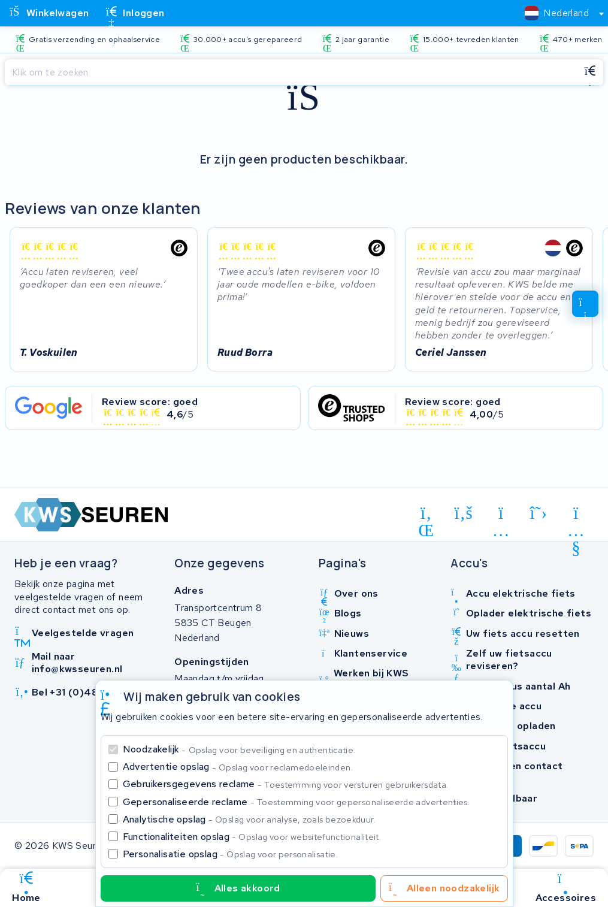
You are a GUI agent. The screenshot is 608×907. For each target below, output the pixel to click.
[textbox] (557, 13)
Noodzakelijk (239, 749)
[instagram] (501, 515)
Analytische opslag (249, 819)
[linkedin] (426, 515)
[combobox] (559, 13)
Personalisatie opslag (230, 854)
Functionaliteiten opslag (252, 836)
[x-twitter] (538, 513)
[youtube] (576, 515)
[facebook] (464, 513)
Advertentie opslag (238, 766)
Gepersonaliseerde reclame (296, 802)
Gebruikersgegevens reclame (286, 784)
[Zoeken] (291, 72)
